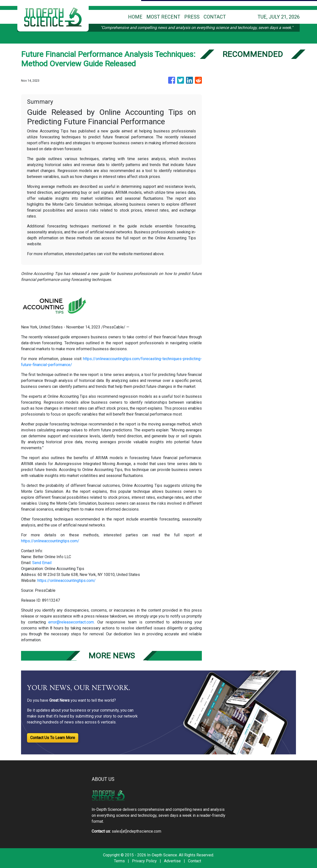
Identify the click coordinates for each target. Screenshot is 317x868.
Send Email (42, 562)
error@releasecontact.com (71, 622)
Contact (194, 861)
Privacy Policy (144, 861)
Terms (119, 861)
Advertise (172, 861)
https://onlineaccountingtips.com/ (50, 541)
